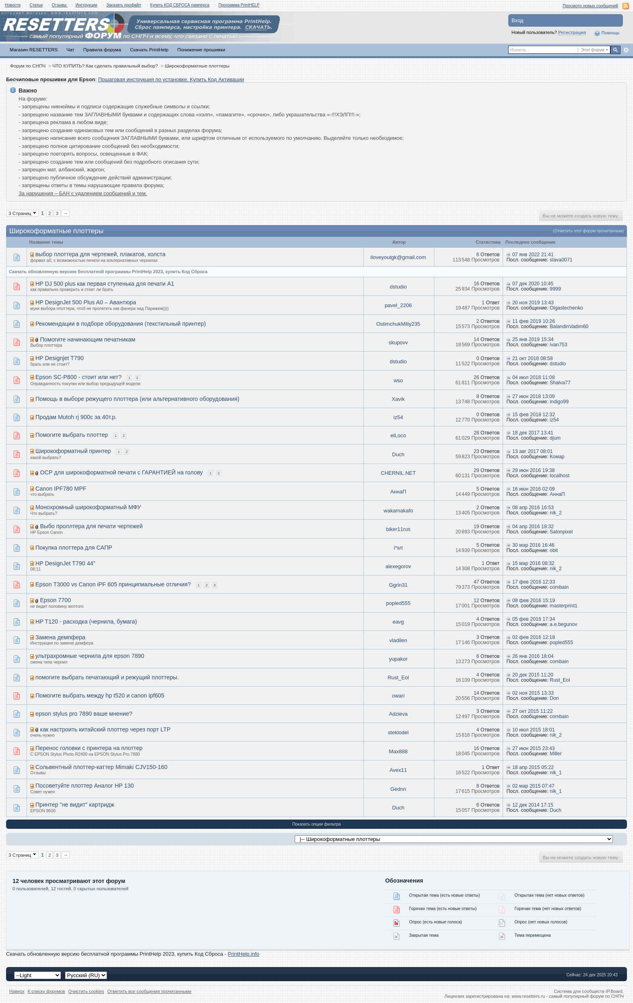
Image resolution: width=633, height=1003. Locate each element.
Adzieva (398, 714)
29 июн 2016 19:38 (533, 470)
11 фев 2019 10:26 (533, 321)
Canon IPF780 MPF (61, 488)
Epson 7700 (55, 600)
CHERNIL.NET (398, 473)
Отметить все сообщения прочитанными (149, 991)
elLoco (398, 435)
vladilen (398, 640)
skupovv (398, 342)
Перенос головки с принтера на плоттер (89, 748)
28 (476, 433)
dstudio (398, 287)
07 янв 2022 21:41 (532, 254)
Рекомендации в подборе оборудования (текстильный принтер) (121, 323)
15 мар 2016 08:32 (533, 563)
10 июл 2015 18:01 (533, 730)
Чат (70, 49)
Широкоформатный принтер (73, 451)
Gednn (398, 789)
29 (476, 470)
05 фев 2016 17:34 (533, 619)
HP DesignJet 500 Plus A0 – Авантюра (86, 302)
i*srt (398, 548)
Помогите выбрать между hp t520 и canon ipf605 (100, 695)
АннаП (398, 492)
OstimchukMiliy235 (398, 324)
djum (555, 438)
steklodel (398, 732)
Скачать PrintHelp (149, 49)
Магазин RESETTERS (34, 49)
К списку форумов (46, 991)
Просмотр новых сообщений (590, 6)
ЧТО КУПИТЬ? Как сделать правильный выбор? (105, 65)
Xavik (398, 399)
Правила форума (102, 49)
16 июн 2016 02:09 (533, 489)
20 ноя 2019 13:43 (533, 303)
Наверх (17, 991)
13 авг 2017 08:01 (532, 451)
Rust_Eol (398, 677)
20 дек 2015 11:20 (532, 675)
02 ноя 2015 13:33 (533, 693)
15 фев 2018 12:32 (533, 414)
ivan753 (558, 345)
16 (476, 284)
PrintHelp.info (243, 954)
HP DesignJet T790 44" (65, 563)
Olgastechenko (566, 308)
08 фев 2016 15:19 (533, 600)
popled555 (398, 603)
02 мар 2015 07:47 (533, 786)
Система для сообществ (579, 991)
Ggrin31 (398, 585)
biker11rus (398, 529)
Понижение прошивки (201, 49)
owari (398, 696)
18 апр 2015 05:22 (533, 767)
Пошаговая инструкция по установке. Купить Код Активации (171, 79)
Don (554, 698)
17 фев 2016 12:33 (533, 582)
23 (476, 451)
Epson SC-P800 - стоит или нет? (79, 377)
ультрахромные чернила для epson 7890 (90, 656)
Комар (557, 456)
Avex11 (398, 770)
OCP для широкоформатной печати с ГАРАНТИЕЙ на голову (121, 472)
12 (476, 600)
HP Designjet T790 (60, 358)
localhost (560, 475)
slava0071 (561, 260)
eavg (398, 622)
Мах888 (398, 751)
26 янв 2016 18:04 (532, 656)
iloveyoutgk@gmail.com (398, 257)
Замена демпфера (61, 637)
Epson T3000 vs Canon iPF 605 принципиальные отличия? (113, 584)
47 (476, 582)
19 (476, 526)
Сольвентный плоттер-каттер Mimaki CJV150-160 (102, 767)
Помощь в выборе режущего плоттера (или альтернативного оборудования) (137, 399)
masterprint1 (564, 606)
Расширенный (626, 50)
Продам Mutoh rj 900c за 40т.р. (76, 417)
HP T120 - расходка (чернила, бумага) (86, 621)
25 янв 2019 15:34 (532, 339)
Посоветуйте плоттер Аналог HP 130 (85, 785)
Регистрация (572, 32)
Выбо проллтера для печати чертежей (91, 526)
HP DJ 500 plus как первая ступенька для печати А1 (105, 283)
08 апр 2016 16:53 (533, 507)
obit (554, 550)
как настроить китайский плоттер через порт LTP (105, 729)
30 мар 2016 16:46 (533, 545)
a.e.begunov (563, 624)
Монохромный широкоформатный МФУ (88, 507)
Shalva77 (560, 383)
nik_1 (556, 772)
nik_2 (556, 513)
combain (559, 587)
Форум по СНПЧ (28, 65)
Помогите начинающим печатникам (87, 339)
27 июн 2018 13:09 (533, 396)
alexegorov (398, 566)
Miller (556, 753)
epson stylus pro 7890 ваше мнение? (84, 713)
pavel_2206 (398, 305)
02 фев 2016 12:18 (533, 637)
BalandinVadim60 (569, 326)
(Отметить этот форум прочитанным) (588, 231)
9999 (555, 289)
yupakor (398, 659)
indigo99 (559, 402)
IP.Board (614, 991)
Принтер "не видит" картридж (75, 804)
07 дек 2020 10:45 (532, 284)
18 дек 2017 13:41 (532, 433)
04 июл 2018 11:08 (533, 377)
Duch (398, 454)
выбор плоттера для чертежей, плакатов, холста (101, 254)
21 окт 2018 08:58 (532, 358)
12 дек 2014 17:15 (532, 805)
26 (476, 377)
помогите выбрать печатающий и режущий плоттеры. (107, 677)
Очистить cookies (86, 991)
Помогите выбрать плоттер (72, 435)
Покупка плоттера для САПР (74, 547)
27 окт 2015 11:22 (532, 711)
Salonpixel (561, 532)
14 (476, 339)
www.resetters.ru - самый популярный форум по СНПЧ (567, 996)
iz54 (398, 417)
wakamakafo (398, 511)
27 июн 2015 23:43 (533, 748)
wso (398, 380)
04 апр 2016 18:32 (533, 526)
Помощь (607, 33)
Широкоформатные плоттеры (197, 65)
